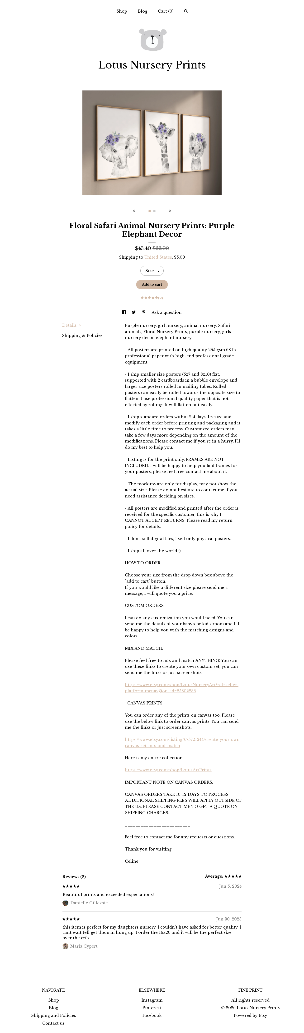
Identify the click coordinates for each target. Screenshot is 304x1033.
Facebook (152, 1015)
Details (71, 325)
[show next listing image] (170, 211)
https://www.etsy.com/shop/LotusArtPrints (168, 769)
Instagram (152, 1000)
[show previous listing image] (134, 211)
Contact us (53, 1023)
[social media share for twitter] (134, 312)
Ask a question (167, 312)
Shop (121, 11)
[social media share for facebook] (124, 312)
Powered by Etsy (250, 1015)
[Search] (186, 12)
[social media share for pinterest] (144, 312)
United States (158, 257)
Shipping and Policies (53, 1015)
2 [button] (154, 211)
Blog (142, 11)
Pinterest (151, 1007)
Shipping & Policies (82, 335)
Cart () (166, 11)
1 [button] (149, 211)
